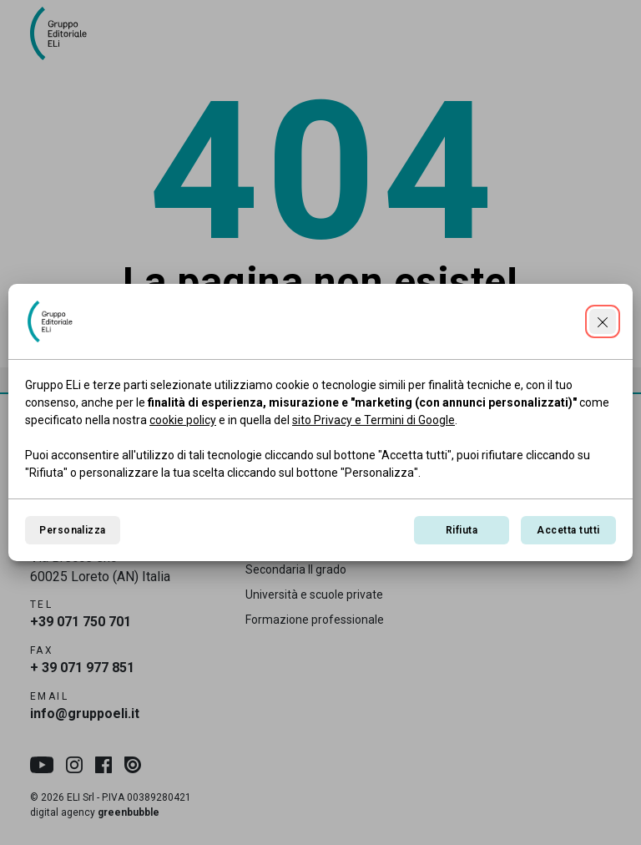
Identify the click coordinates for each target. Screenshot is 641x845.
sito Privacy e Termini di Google (373, 420)
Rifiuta (461, 530)
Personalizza (72, 530)
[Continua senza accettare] (602, 321)
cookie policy (182, 420)
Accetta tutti (568, 530)
